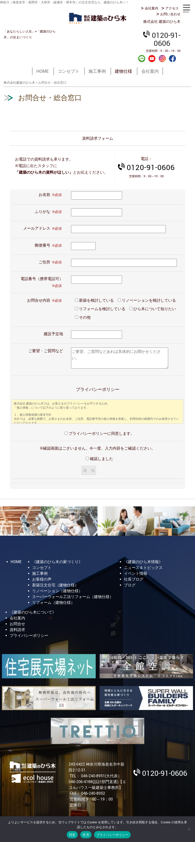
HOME (42, 71)
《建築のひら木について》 (33, 612)
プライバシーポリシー (29, 635)
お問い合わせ (170, 14)
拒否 (86, 835)
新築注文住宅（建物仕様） (55, 585)
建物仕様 (123, 71)
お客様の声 (41, 579)
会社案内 (151, 8)
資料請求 (17, 629)
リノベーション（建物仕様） (57, 591)
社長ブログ (133, 579)
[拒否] (189, 829)
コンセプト (68, 71)
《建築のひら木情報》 (143, 561)
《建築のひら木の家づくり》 (57, 561)
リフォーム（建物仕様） (53, 602)
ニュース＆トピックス (143, 567)
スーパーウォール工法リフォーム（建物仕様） (72, 596)
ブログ (130, 585)
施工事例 (97, 71)
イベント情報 (135, 573)
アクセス (172, 8)
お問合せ (17, 624)
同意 (72, 835)
